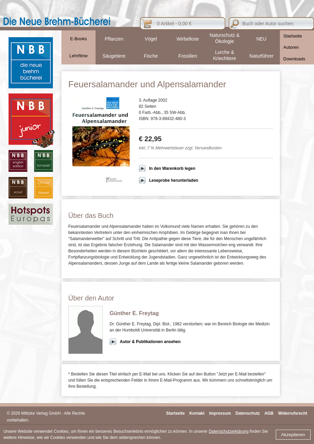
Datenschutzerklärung (228, 431)
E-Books (78, 38)
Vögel (151, 39)
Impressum (220, 413)
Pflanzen (114, 39)
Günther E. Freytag (134, 313)
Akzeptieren (293, 434)
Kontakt (197, 413)
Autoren (291, 47)
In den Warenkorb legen (172, 168)
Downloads (294, 58)
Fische (151, 56)
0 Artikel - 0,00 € (174, 23)
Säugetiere (114, 56)
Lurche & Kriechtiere (224, 55)
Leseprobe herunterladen (173, 180)
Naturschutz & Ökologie (225, 38)
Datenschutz (247, 413)
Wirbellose (187, 39)
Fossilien (187, 56)
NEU (261, 39)
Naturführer (261, 56)
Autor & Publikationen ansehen (150, 341)
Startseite (292, 36)
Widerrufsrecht (292, 413)
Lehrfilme (78, 55)
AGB (269, 413)
